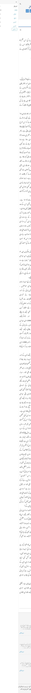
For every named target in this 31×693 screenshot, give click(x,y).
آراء (9, 11)
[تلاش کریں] (2, 4)
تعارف (21, 11)
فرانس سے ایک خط (25, 656)
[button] (2, 30)
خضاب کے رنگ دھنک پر (23, 637)
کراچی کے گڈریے (25, 619)
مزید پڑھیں (3, 632)
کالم (17, 11)
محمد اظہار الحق (15, 6)
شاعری (13, 11)
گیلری (15, 15)
